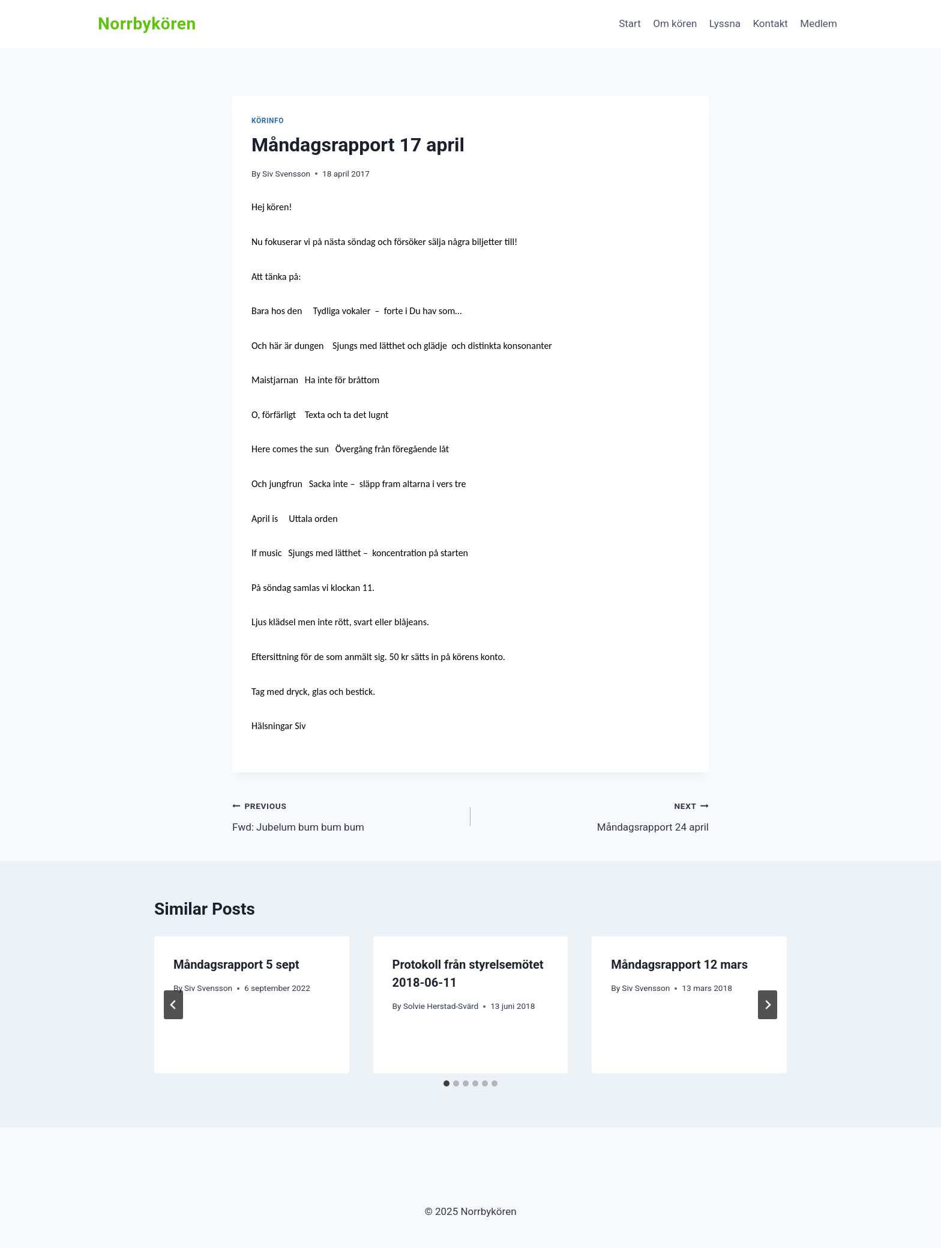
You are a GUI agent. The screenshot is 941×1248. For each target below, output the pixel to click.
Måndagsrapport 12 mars (679, 964)
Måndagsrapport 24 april (595, 815)
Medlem (818, 23)
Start (630, 23)
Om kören (675, 23)
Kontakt (770, 23)
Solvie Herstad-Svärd (441, 1006)
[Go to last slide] (173, 1004)
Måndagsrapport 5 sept (236, 964)
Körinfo (267, 121)
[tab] (446, 1083)
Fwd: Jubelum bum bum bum (346, 815)
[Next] (767, 1004)
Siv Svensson (286, 173)
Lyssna (725, 23)
